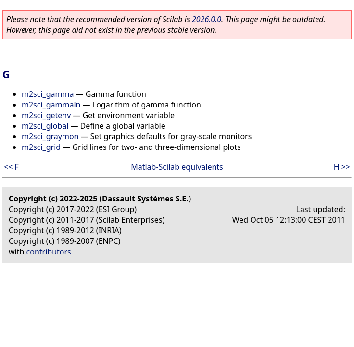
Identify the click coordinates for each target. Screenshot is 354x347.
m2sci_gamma (48, 94)
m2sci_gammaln (51, 104)
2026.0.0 (206, 19)
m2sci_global (45, 125)
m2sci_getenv (46, 115)
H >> (342, 166)
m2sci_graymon (50, 136)
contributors (48, 251)
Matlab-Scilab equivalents (177, 166)
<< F (11, 166)
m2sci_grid (41, 147)
